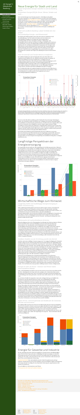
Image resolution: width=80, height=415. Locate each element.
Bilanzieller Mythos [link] (7, 24)
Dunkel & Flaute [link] (6, 28)
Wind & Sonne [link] (5, 23)
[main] (38, 10)
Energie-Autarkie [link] (6, 14)
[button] (78, 1)
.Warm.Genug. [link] (5, 21)
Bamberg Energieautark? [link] (8, 17)
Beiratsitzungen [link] (6, 16)
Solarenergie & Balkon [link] (7, 26)
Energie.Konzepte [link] (6, 19)
